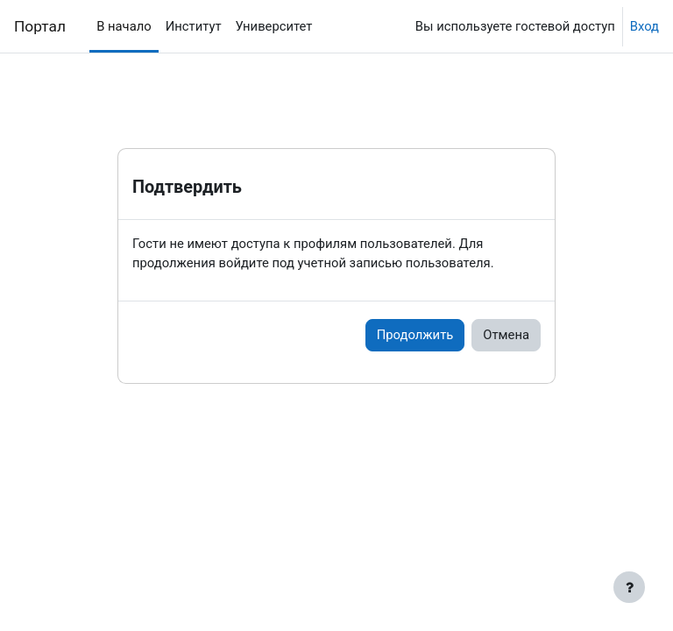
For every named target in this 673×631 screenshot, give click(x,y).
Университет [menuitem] (274, 26)
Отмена (506, 335)
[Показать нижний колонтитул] (629, 587)
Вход (644, 26)
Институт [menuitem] (194, 26)
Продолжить (415, 335)
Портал (40, 26)
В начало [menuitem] (124, 26)
